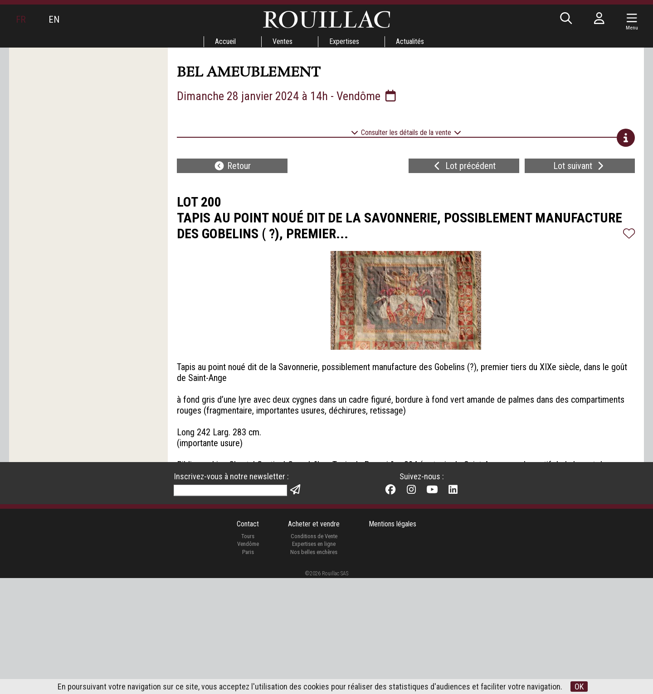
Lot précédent (464, 165)
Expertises (344, 41)
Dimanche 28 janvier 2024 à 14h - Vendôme (287, 96)
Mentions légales (392, 640)
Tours (247, 651)
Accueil (225, 41)
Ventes (282, 41)
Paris (248, 667)
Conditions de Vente (314, 651)
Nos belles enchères (313, 667)
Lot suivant (579, 165)
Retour (232, 165)
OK (579, 686)
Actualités (410, 41)
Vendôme (248, 659)
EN (54, 19)
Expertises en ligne (314, 659)
